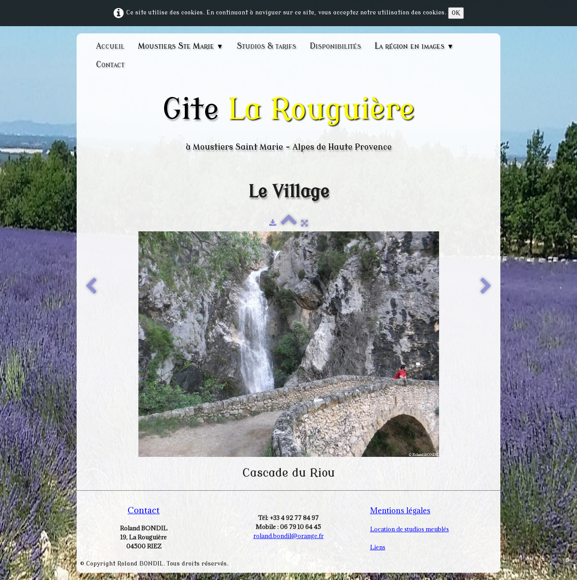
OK (456, 12)
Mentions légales (400, 511)
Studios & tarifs (266, 46)
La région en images (414, 46)
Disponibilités (335, 46)
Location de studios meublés (409, 529)
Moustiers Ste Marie (180, 46)
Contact (110, 64)
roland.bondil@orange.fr (288, 536)
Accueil (110, 46)
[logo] (288, 122)
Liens (377, 547)
